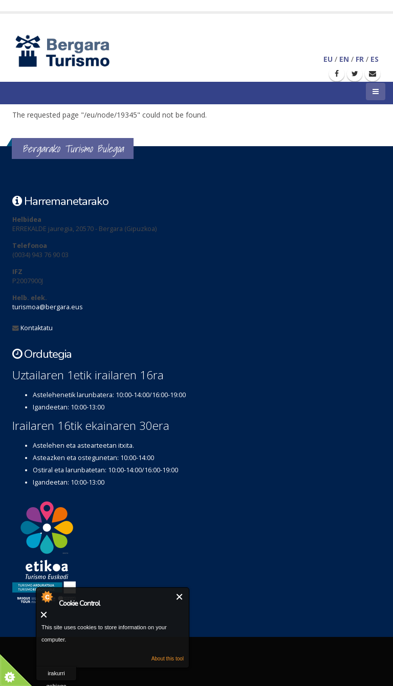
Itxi (180, 596)
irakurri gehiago (56, 675)
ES (374, 59)
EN (344, 59)
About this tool (167, 658)
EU (328, 59)
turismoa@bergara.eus (47, 307)
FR (360, 59)
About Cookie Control (46, 596)
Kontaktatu (36, 328)
